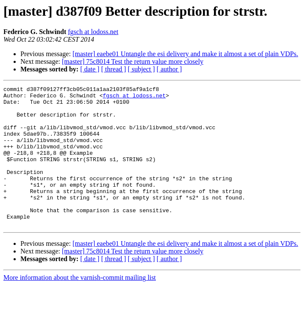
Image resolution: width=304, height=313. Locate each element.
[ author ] (169, 69)
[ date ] (89, 69)
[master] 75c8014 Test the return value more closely (132, 61)
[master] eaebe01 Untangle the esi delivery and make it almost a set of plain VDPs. (185, 53)
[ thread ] (113, 69)
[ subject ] (141, 69)
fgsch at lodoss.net (93, 31)
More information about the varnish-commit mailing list (79, 305)
